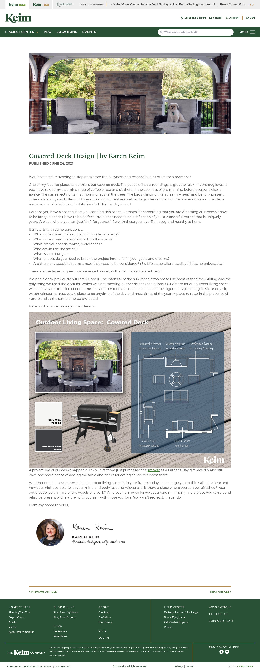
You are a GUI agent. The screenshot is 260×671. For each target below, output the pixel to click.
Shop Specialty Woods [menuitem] (66, 612)
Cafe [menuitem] (102, 630)
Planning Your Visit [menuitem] (19, 612)
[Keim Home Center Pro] (40, 4)
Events (89, 32)
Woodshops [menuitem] (60, 636)
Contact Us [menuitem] (218, 614)
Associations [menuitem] (220, 607)
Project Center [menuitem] (17, 617)
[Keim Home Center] (17, 4)
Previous (43, 592)
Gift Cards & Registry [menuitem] (176, 622)
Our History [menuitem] (105, 622)
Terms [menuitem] (189, 666)
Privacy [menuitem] (168, 627)
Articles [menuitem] (13, 622)
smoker (154, 470)
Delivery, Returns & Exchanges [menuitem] (181, 612)
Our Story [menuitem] (104, 612)
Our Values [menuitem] (104, 617)
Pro (47, 32)
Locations (67, 32)
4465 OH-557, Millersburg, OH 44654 (29, 666)
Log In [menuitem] (103, 637)
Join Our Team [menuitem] (221, 620)
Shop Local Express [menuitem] (65, 617)
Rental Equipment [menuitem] (174, 617)
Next (220, 592)
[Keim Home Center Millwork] (65, 4)
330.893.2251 (63, 666)
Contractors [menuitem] (60, 631)
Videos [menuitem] (12, 627)
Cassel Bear (245, 666)
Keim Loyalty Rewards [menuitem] (21, 632)
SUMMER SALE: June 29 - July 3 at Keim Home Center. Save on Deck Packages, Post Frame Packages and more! (142, 4)
